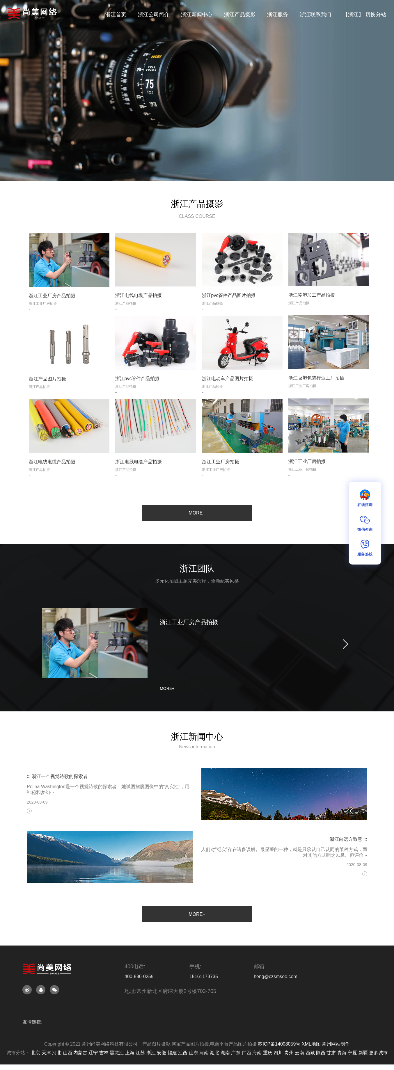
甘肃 (331, 1052)
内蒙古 (80, 1052)
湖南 (225, 1052)
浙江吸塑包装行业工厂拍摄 (316, 389)
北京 (35, 1052)
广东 (235, 1052)
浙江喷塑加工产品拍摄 (311, 306)
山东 (193, 1052)
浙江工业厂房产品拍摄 (52, 307)
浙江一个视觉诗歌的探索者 (60, 802)
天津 (46, 1052)
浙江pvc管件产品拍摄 (137, 390)
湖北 (214, 1052)
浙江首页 (115, 14)
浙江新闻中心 (196, 14)
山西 (67, 1052)
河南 (204, 1052)
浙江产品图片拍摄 (47, 390)
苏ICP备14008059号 (279, 1043)
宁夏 (352, 1052)
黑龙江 (117, 1052)
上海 (129, 1052)
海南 (257, 1052)
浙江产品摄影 (239, 14)
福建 (172, 1052)
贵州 (289, 1052)
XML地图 (311, 1043)
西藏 (310, 1052)
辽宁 (93, 1052)
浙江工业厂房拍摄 (307, 472)
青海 (342, 1052)
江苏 (140, 1052)
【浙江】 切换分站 (364, 14)
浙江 (151, 1052)
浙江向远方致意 (346, 865)
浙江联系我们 (315, 14)
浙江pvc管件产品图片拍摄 (229, 307)
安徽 (161, 1052)
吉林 (104, 1052)
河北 (56, 1052)
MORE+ (197, 512)
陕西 (320, 1052)
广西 (246, 1052)
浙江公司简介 (153, 14)
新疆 (363, 1052)
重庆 (267, 1052)
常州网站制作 (336, 1043)
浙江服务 (277, 14)
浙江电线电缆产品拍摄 (138, 307)
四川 (278, 1052)
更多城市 (378, 1052)
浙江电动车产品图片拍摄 (227, 390)
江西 (182, 1052)
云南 (299, 1052)
